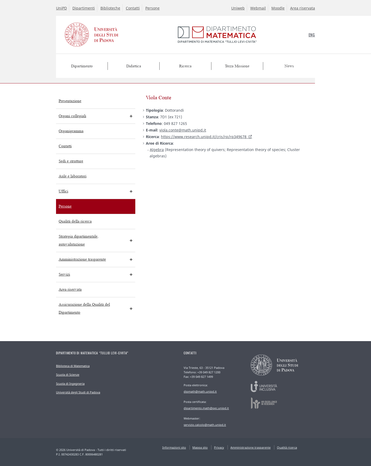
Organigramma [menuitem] (71, 131)
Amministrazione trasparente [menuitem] (82, 259)
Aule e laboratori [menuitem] (72, 176)
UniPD (61, 8)
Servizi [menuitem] (64, 274)
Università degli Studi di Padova (78, 392)
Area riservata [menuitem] (70, 289)
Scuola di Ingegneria (70, 383)
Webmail (258, 8)
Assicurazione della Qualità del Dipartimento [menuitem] (84, 308)
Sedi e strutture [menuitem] (71, 161)
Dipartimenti (83, 8)
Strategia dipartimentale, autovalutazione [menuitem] (79, 240)
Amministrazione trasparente (250, 447)
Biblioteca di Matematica (73, 366)
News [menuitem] (289, 66)
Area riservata (302, 8)
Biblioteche (110, 8)
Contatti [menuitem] (65, 146)
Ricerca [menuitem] (185, 66)
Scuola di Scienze (67, 374)
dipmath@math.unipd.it (200, 391)
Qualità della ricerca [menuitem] (75, 221)
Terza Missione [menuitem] (237, 66)
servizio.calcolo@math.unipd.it (205, 425)
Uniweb (238, 8)
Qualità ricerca (287, 447)
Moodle (278, 8)
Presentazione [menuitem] (70, 101)
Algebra (157, 149)
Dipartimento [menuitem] (82, 66)
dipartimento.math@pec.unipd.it (206, 408)
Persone (152, 8)
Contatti (133, 8)
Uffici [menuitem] (63, 191)
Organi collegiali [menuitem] (72, 116)
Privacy (219, 447)
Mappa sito (200, 447)
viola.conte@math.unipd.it (182, 130)
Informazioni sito (174, 447)
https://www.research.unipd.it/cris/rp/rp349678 (204, 136)
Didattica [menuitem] (133, 66)
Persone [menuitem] (65, 206)
